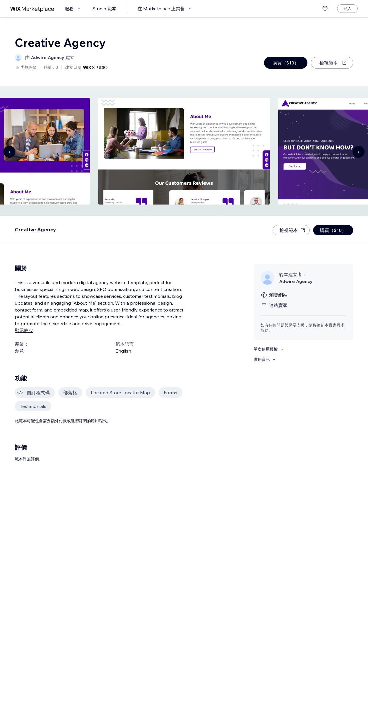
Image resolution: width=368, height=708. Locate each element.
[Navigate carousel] (9, 152)
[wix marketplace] (32, 8)
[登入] (347, 8)
